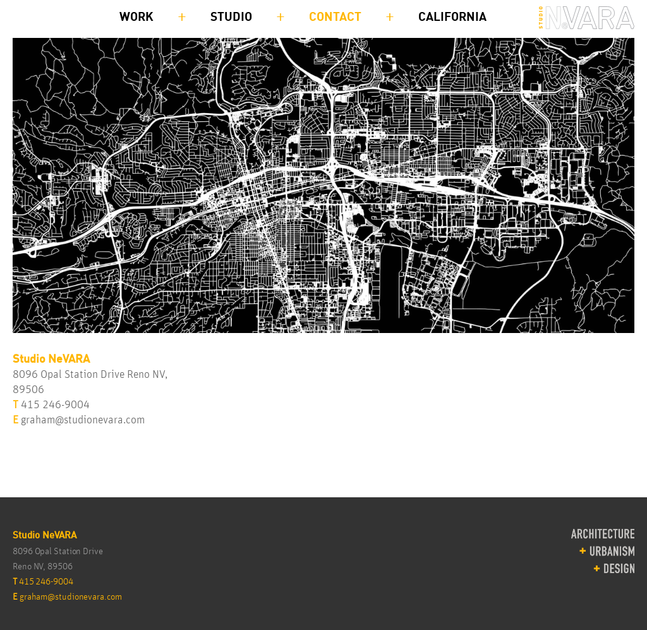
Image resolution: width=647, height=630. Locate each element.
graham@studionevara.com (83, 420)
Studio (231, 17)
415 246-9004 (55, 405)
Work (136, 17)
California (452, 17)
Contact (335, 17)
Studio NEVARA (586, 19)
